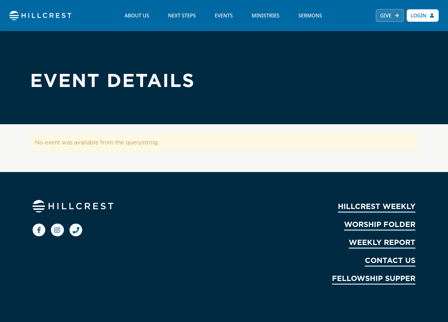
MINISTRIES (266, 15)
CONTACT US (390, 260)
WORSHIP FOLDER (379, 224)
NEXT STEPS (182, 15)
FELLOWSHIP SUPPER (373, 278)
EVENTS (224, 15)
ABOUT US (136, 15)
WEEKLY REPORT (382, 242)
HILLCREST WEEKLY (376, 206)
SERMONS (310, 15)
